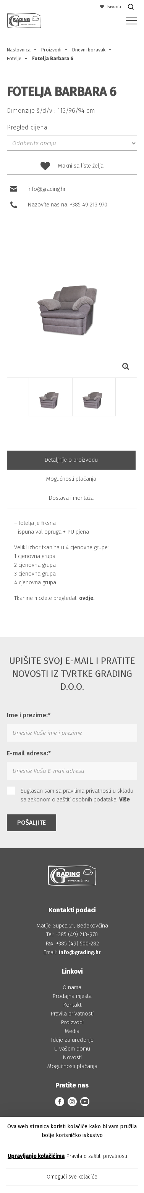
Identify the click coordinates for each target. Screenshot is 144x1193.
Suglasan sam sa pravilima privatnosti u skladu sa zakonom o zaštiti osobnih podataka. (70, 795)
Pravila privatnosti (72, 1014)
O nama (72, 987)
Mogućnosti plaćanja (71, 479)
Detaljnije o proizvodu (71, 460)
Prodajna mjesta (72, 996)
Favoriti (110, 6)
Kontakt (72, 1005)
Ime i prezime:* (28, 715)
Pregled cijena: (28, 127)
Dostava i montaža (71, 498)
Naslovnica (19, 50)
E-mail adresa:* (29, 753)
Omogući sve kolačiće (72, 1177)
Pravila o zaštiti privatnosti (96, 1156)
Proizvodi (51, 50)
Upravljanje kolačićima (36, 1156)
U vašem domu (72, 1049)
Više (124, 799)
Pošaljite (31, 822)
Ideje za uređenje (72, 1040)
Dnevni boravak (88, 50)
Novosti (72, 1057)
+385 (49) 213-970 (77, 934)
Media (72, 1031)
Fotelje (14, 58)
